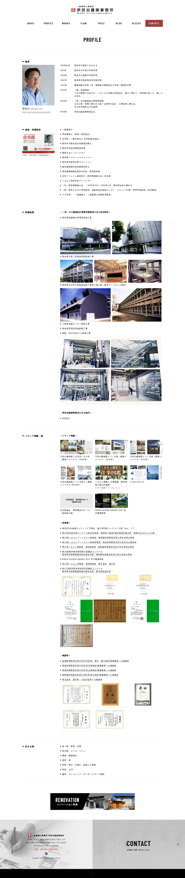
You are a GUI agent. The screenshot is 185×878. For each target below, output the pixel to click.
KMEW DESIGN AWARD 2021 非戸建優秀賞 (111, 510)
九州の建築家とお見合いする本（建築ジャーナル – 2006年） (76, 456)
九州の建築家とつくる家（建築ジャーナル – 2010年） (111, 456)
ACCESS (136, 23)
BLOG (119, 23)
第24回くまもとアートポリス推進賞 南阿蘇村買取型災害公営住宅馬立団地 (98, 537)
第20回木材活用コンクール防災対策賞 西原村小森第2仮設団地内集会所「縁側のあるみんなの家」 (109, 533)
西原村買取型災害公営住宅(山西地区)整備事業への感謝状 (89, 670)
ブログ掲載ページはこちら (107, 487)
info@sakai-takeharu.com (46, 845)
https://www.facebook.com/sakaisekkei (36, 112)
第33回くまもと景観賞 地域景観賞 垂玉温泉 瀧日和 (88, 564)
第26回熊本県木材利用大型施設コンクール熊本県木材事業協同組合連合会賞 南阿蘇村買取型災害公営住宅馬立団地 (97, 553)
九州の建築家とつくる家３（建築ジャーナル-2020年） (76, 482)
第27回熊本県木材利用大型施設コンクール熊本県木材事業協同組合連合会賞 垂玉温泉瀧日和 (86, 570)
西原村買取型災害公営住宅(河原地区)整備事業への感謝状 (89, 665)
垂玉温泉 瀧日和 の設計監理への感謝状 (82, 679)
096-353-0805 (38, 842)
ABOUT (31, 23)
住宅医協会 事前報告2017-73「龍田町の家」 (76, 510)
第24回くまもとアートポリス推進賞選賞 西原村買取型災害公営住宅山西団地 (99, 542)
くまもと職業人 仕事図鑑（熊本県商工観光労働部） (111, 482)
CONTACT (154, 23)
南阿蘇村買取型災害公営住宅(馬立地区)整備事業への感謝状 (90, 675)
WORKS (66, 23)
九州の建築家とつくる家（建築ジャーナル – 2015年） (146, 456)
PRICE (101, 23)
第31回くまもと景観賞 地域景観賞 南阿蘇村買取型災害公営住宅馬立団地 (98, 547)
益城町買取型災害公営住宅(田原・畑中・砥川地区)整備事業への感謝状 (95, 661)
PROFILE (48, 23)
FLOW (84, 23)
